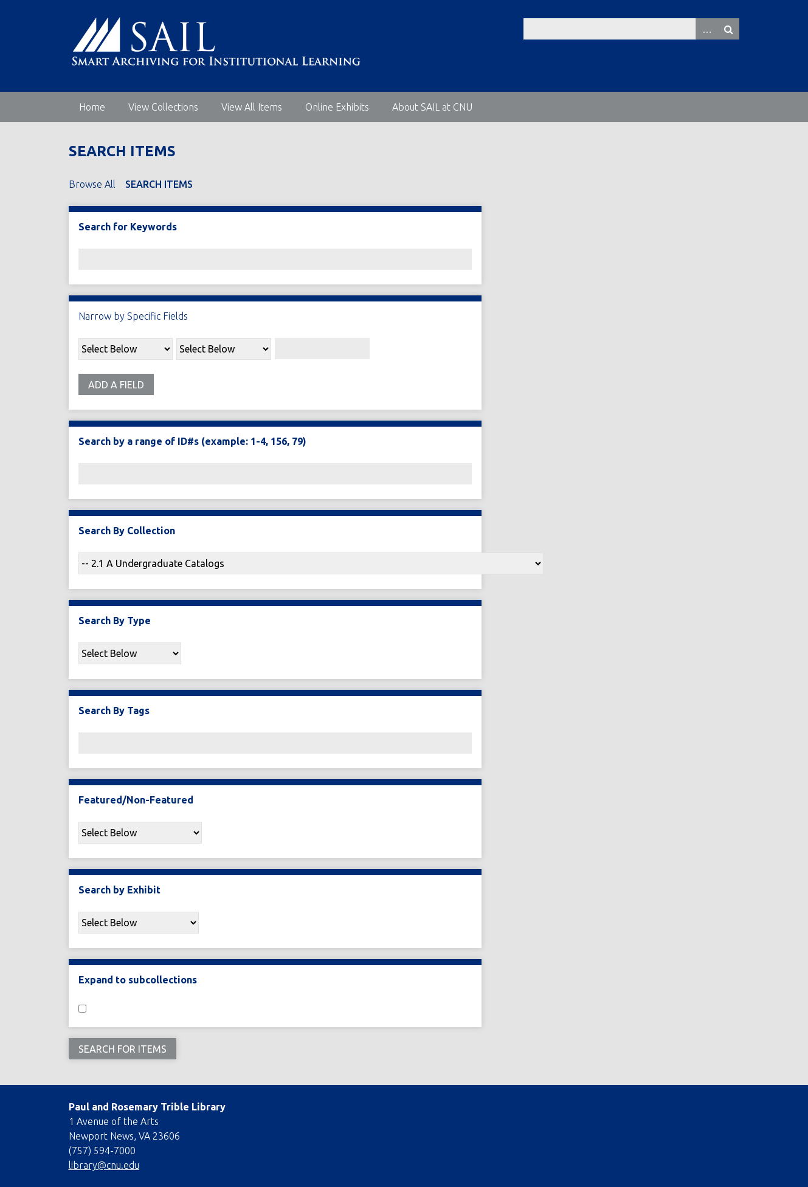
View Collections (163, 106)
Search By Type (114, 620)
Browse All (92, 184)
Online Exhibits (337, 106)
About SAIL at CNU (432, 106)
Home (92, 106)
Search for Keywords (127, 226)
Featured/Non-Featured (135, 799)
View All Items (251, 106)
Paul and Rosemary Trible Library (147, 1106)
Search (728, 29)
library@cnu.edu (104, 1165)
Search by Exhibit (119, 889)
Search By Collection (126, 530)
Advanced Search (706, 29)
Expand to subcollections (137, 979)
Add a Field (116, 384)
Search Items (159, 184)
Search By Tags (114, 710)
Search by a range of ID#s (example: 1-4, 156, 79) (192, 441)
